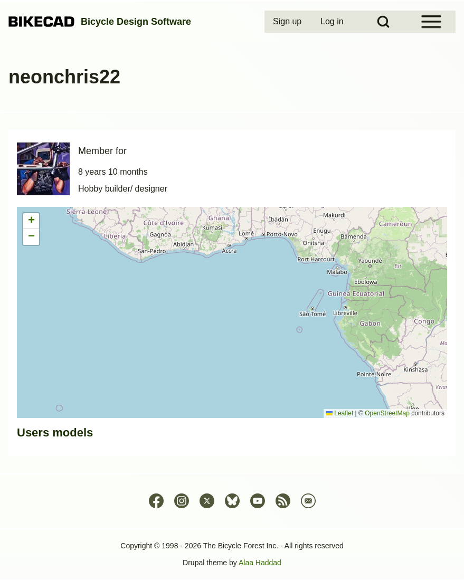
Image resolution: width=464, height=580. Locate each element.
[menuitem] (288, 22)
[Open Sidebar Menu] (431, 22)
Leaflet (339, 413)
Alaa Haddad (260, 562)
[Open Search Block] (383, 22)
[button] (31, 221)
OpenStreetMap (387, 413)
